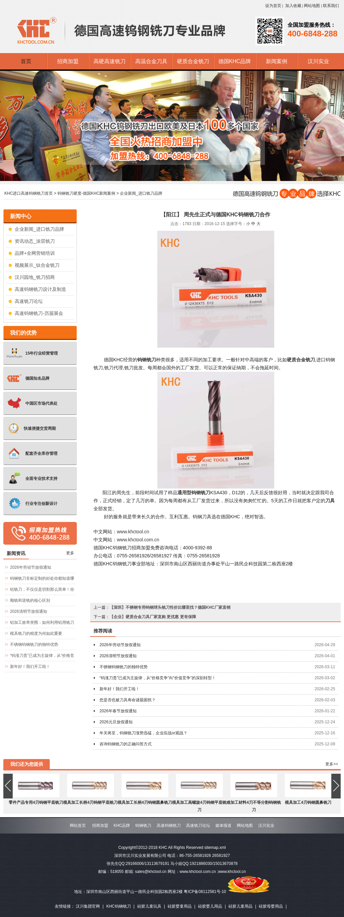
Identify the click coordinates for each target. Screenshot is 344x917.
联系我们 (331, 5)
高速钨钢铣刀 (169, 825)
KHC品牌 (122, 825)
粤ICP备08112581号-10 (205, 891)
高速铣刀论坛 (29, 301)
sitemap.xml (215, 847)
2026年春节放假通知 (118, 711)
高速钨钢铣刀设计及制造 (40, 289)
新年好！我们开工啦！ (120, 689)
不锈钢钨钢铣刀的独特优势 (124, 667)
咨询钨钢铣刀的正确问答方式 (126, 744)
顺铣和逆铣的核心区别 (30, 600)
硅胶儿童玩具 (149, 906)
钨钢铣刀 (143, 825)
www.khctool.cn (133, 531)
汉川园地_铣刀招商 (35, 277)
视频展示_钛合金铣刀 (37, 265)
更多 (70, 553)
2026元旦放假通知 (116, 722)
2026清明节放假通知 (118, 656)
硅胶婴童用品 (180, 906)
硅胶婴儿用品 (210, 906)
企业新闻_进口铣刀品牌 (141, 193)
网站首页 (78, 825)
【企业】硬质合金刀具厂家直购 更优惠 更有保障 (153, 616)
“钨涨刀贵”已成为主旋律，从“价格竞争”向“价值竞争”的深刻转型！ (158, 678)
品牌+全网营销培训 (35, 253)
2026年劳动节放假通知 (120, 645)
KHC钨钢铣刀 (118, 906)
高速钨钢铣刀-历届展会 (39, 313)
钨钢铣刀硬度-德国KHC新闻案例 (86, 193)
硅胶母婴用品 (271, 906)
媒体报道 (223, 825)
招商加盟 (100, 825)
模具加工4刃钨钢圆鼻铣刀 (308, 802)
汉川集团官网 (88, 906)
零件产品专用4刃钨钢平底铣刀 (36, 802)
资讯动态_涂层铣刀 (35, 241)
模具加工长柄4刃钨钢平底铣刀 (90, 802)
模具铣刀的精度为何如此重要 (36, 633)
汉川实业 (266, 825)
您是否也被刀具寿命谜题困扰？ (128, 700)
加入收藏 (293, 5)
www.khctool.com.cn (138, 539)
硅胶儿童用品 (240, 906)
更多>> (331, 764)
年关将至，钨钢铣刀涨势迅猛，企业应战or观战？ (143, 733)
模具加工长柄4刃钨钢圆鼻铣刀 (145, 802)
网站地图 (312, 5)
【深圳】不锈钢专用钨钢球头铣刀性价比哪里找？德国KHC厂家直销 (170, 607)
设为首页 (273, 5)
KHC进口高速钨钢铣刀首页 (28, 193)
